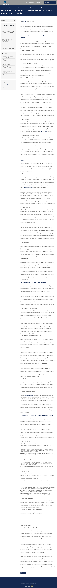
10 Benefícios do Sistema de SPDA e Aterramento (8, 57)
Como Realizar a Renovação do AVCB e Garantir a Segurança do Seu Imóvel (8, 36)
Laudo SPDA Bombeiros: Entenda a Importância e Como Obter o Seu (8, 28)
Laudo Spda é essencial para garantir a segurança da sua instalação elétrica (7, 40)
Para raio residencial (27, 187)
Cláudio (24, 21)
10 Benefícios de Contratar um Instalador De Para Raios (8, 60)
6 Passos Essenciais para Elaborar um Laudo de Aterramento (7, 75)
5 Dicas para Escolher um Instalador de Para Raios (7, 67)
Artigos (4, 54)
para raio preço (44, 131)
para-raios (4, 87)
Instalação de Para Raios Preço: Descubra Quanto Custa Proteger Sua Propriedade (8, 45)
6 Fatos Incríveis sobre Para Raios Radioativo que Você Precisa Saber (7, 71)
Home (26, 2)
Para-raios (9, 84)
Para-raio (4, 84)
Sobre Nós (38, 2)
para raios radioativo (28, 395)
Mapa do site (37, 581)
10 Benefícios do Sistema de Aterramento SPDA (8, 64)
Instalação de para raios (30, 439)
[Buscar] (54, 2)
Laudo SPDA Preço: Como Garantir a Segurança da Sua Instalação (8, 32)
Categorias (31, 2)
